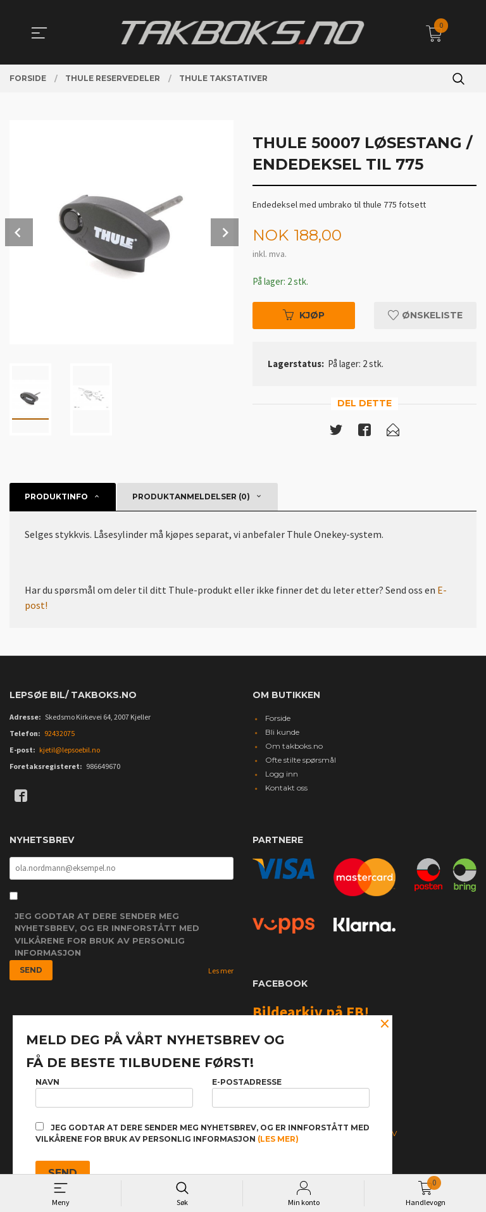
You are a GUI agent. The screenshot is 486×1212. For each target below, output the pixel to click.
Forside (277, 720)
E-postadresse (291, 1089)
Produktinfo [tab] (56, 498)
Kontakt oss (286, 789)
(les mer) (278, 1139)
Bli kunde (282, 734)
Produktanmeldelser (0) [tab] (191, 498)
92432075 (59, 735)
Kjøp (304, 316)
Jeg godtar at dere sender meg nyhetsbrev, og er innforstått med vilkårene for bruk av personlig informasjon (107, 937)
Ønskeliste (425, 316)
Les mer (221, 973)
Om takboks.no (294, 748)
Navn (114, 1089)
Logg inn (281, 775)
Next (225, 232)
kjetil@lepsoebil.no (69, 751)
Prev (19, 232)
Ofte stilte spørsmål (300, 761)
